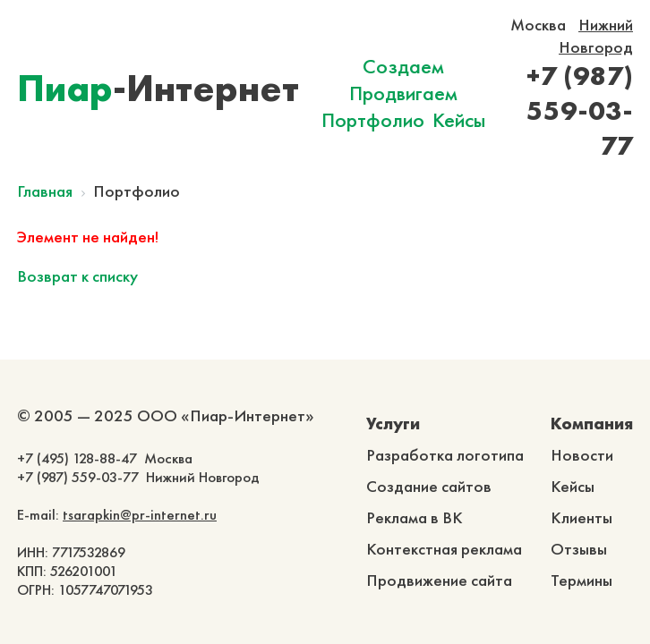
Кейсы (458, 119)
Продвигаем (403, 93)
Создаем (403, 66)
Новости (582, 455)
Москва (538, 24)
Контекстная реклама (444, 549)
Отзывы (579, 549)
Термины (581, 580)
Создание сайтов (429, 486)
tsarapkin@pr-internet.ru (140, 514)
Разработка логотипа (445, 455)
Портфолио (372, 119)
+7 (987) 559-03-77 (579, 110)
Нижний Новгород (596, 35)
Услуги (393, 423)
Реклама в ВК (414, 517)
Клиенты (581, 517)
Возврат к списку (77, 276)
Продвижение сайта (439, 580)
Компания (592, 423)
